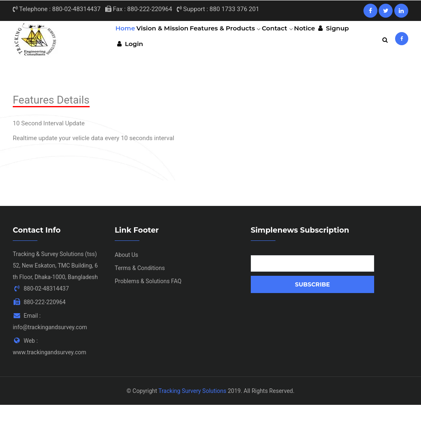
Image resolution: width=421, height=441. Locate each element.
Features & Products (233, 39)
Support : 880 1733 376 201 (218, 9)
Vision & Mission (169, 39)
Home (128, 39)
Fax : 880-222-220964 (138, 9)
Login (132, 75)
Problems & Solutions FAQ (148, 317)
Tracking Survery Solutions (192, 426)
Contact (289, 39)
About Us (126, 290)
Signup (354, 39)
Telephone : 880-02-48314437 (57, 9)
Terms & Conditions (140, 303)
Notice (321, 39)
